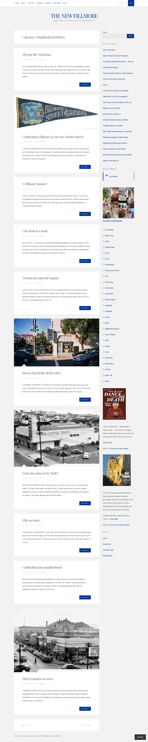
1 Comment (42, 59)
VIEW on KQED (107, 442)
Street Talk (108, 375)
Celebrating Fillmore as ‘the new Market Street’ (53, 137)
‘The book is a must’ (35, 231)
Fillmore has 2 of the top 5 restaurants (115, 96)
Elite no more (31, 520)
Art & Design (109, 230)
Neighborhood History (112, 329)
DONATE (47, 3)
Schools (107, 369)
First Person (109, 282)
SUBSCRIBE (57, 3)
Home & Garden (110, 299)
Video (107, 381)
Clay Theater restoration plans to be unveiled (117, 131)
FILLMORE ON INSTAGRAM (112, 221)
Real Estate (109, 358)
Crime (107, 259)
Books (107, 241)
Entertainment (109, 264)
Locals (107, 317)
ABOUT (23, 3)
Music (107, 323)
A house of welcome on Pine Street (114, 149)
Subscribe (140, 737)
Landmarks (108, 311)
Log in (105, 538)
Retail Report (109, 363)
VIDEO (65, 3)
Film (106, 276)
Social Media (109, 169)
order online (114, 519)
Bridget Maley (109, 247)
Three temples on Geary (37, 679)
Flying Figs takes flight (110, 67)
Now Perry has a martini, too (112, 114)
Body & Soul (109, 235)
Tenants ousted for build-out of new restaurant (118, 73)
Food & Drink (109, 288)
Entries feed (107, 544)
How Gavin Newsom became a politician (115, 120)
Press (107, 352)
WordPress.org (107, 556)
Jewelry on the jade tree (110, 160)
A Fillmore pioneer (34, 184)
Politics (107, 346)
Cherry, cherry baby (109, 50)
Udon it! (105, 85)
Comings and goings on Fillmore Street (115, 137)
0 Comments (43, 141)
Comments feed (108, 550)
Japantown (108, 305)
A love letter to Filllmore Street (119, 525)
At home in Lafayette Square (40, 278)
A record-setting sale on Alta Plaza (114, 79)
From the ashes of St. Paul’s (40, 473)
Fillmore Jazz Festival (112, 270)
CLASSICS (39, 3)
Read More (85, 84)
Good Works (109, 294)
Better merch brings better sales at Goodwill (117, 155)
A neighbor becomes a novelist (113, 125)
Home (17, 3)
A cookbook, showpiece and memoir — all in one (118, 61)
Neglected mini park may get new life (115, 143)
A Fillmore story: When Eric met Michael (115, 90)
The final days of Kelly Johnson (118, 448)
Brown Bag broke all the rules (41, 373)
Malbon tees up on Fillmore (111, 108)
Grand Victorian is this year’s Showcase (115, 56)
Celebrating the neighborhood (42, 567)
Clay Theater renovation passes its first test (117, 102)
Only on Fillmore (110, 334)
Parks (107, 340)
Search (105, 32)
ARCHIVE (31, 3)
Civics (107, 253)
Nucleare (46, 736)
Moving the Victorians (36, 54)
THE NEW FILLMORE (74, 15)
